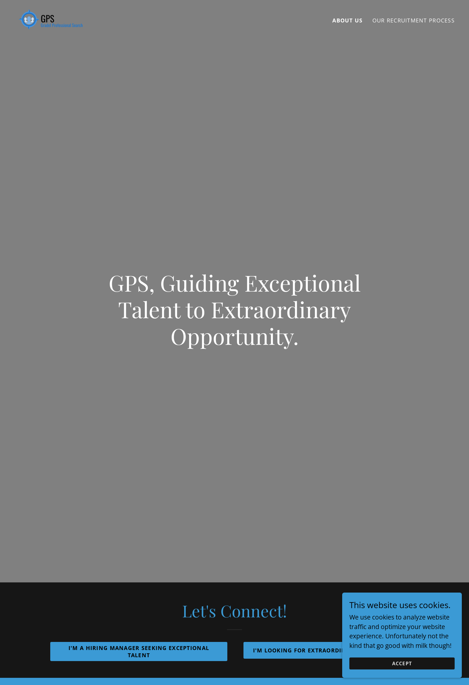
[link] (50, 19)
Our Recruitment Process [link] (413, 20)
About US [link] (347, 20)
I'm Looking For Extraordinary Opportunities (330, 650)
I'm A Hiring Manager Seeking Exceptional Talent (138, 651)
